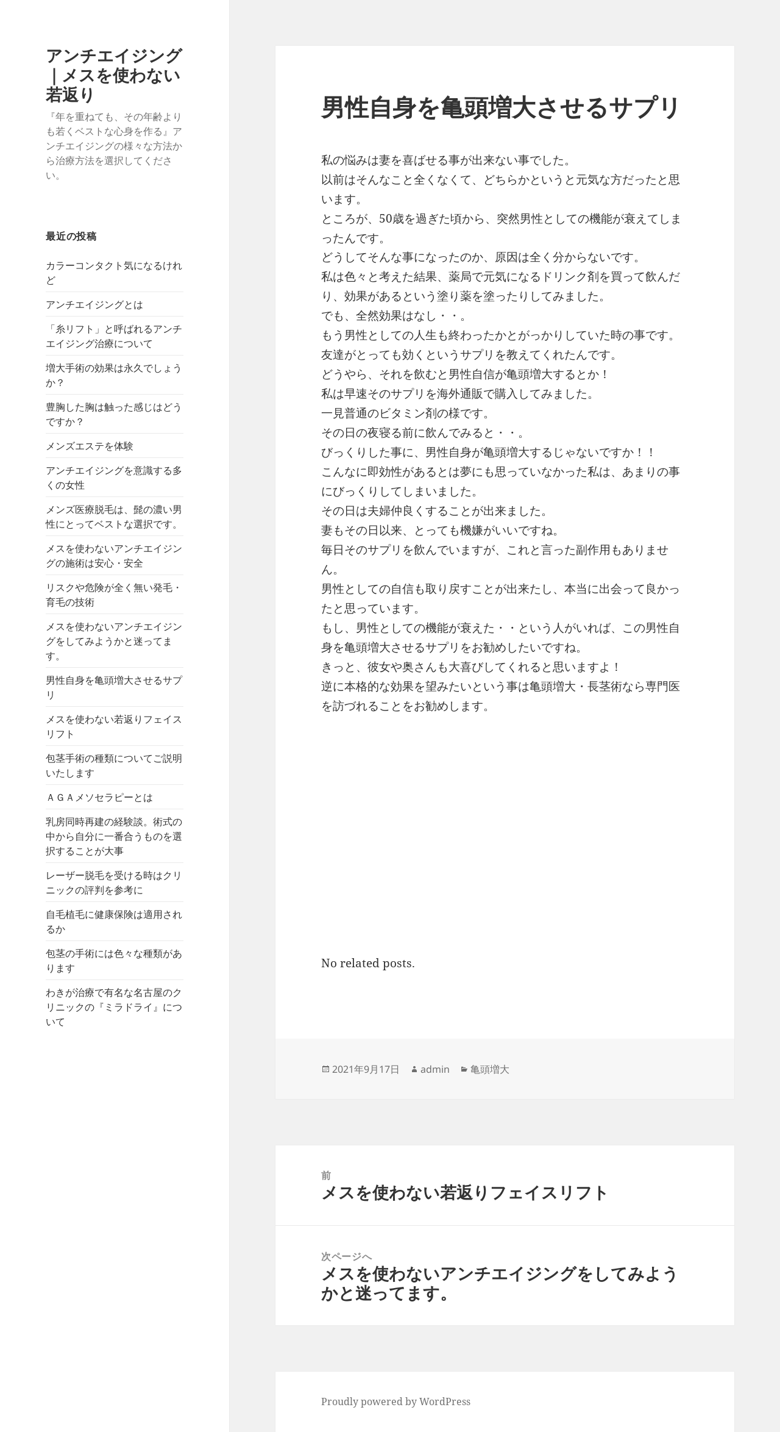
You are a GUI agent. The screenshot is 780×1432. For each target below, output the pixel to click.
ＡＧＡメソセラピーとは (99, 797)
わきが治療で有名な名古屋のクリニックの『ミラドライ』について (114, 1007)
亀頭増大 (489, 1069)
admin (435, 1069)
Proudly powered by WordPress (395, 1401)
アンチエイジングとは (94, 304)
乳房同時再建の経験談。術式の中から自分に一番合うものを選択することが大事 (114, 836)
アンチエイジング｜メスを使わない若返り (114, 75)
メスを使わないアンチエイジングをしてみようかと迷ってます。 (114, 641)
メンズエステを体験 (89, 446)
